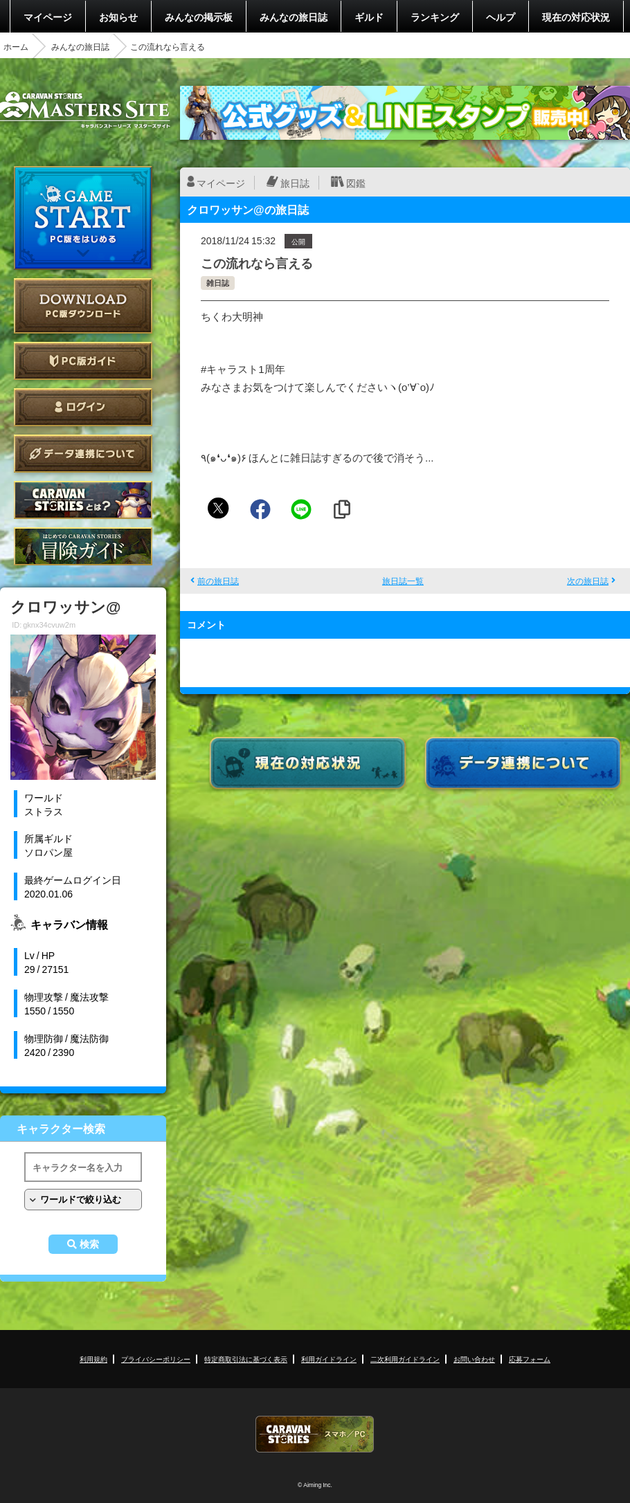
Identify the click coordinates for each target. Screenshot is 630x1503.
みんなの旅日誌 (293, 17)
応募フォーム (529, 1359)
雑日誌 (217, 283)
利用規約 (93, 1359)
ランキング (435, 17)
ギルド (369, 17)
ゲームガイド (83, 546)
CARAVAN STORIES (315, 1434)
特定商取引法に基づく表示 (245, 1359)
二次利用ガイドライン (405, 1359)
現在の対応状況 (576, 17)
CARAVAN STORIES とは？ (83, 500)
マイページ (48, 17)
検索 (89, 1244)
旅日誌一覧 (403, 580)
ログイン (83, 407)
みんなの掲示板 (199, 17)
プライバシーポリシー (155, 1359)
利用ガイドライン (329, 1359)
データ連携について (83, 454)
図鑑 (356, 183)
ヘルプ (500, 17)
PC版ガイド (83, 361)
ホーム (15, 46)
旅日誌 (294, 183)
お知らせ (118, 17)
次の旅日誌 (588, 580)
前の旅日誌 (218, 580)
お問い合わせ (474, 1359)
